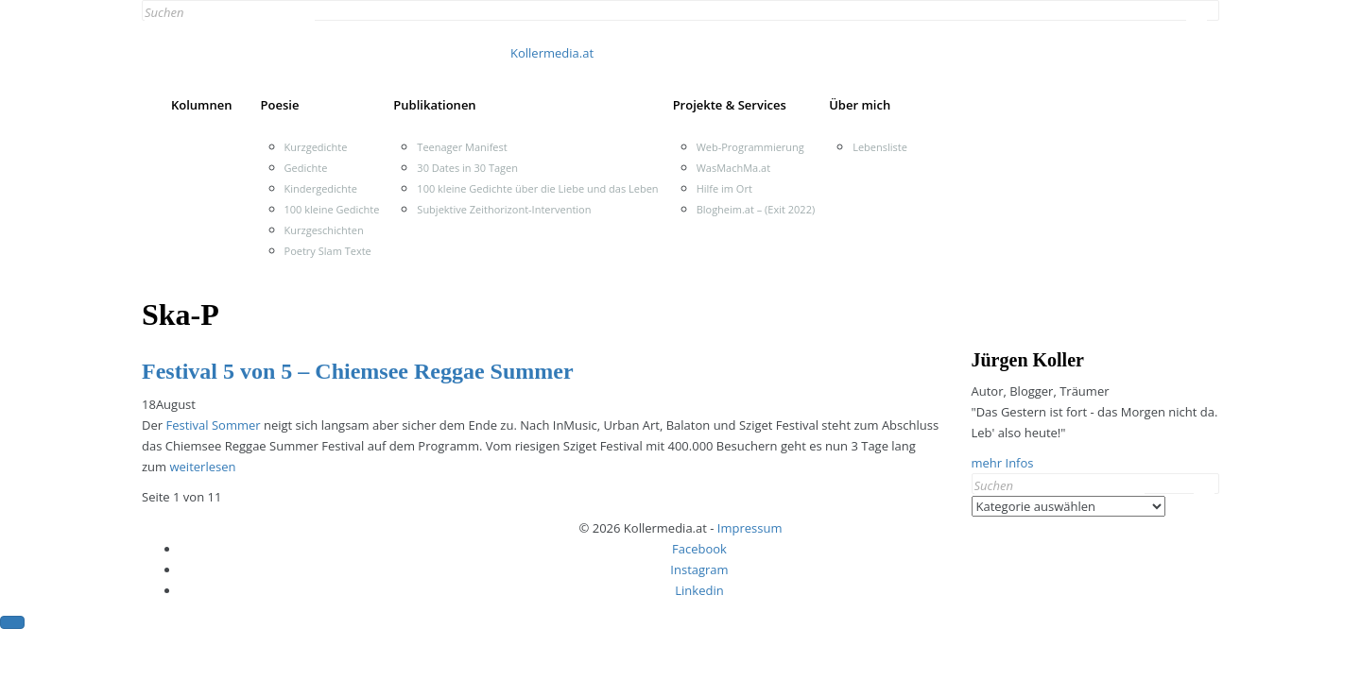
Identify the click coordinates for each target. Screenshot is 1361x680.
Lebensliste (880, 147)
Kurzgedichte (316, 147)
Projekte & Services (729, 104)
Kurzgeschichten (324, 230)
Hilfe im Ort (724, 188)
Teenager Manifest (462, 147)
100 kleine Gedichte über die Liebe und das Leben (537, 188)
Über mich (859, 104)
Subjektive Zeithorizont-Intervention (504, 209)
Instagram (699, 569)
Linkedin (699, 590)
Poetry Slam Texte (327, 251)
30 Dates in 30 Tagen (467, 168)
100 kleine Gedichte (332, 209)
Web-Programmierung (750, 147)
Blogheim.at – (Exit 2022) (756, 209)
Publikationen (434, 104)
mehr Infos (1003, 462)
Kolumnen (202, 104)
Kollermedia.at (552, 52)
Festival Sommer (214, 425)
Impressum (750, 527)
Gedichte (306, 168)
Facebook (699, 548)
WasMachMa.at (733, 168)
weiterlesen (202, 466)
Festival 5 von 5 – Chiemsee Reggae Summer (358, 371)
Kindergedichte (320, 188)
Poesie (280, 104)
